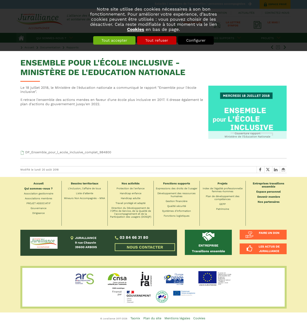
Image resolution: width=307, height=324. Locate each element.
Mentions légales (177, 318)
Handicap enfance (130, 193)
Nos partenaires (269, 201)
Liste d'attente (84, 193)
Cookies (135, 29)
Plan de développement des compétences (222, 198)
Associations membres (38, 198)
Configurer (196, 40)
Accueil (38, 183)
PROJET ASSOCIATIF (38, 203)
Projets (223, 183)
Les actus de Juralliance (269, 249)
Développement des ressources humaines (176, 195)
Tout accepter (114, 40)
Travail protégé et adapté (130, 203)
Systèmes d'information (176, 210)
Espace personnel (268, 191)
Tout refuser (156, 40)
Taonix (135, 318)
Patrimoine (222, 208)
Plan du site (152, 318)
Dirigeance (38, 213)
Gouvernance (38, 208)
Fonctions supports (176, 183)
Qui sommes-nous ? (38, 188)
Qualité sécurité (176, 206)
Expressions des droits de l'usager (176, 188)
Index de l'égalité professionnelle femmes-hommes (223, 190)
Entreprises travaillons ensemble (268, 185)
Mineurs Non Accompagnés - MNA (84, 198)
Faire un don (269, 233)
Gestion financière (176, 201)
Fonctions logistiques (177, 215)
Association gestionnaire (38, 193)
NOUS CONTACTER (145, 247)
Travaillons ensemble (208, 248)
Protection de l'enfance (130, 188)
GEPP (222, 204)
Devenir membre (268, 196)
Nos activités (131, 183)
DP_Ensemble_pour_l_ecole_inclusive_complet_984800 (68, 152)
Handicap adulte (130, 198)
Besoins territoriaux (84, 183)
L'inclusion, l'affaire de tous (84, 188)
